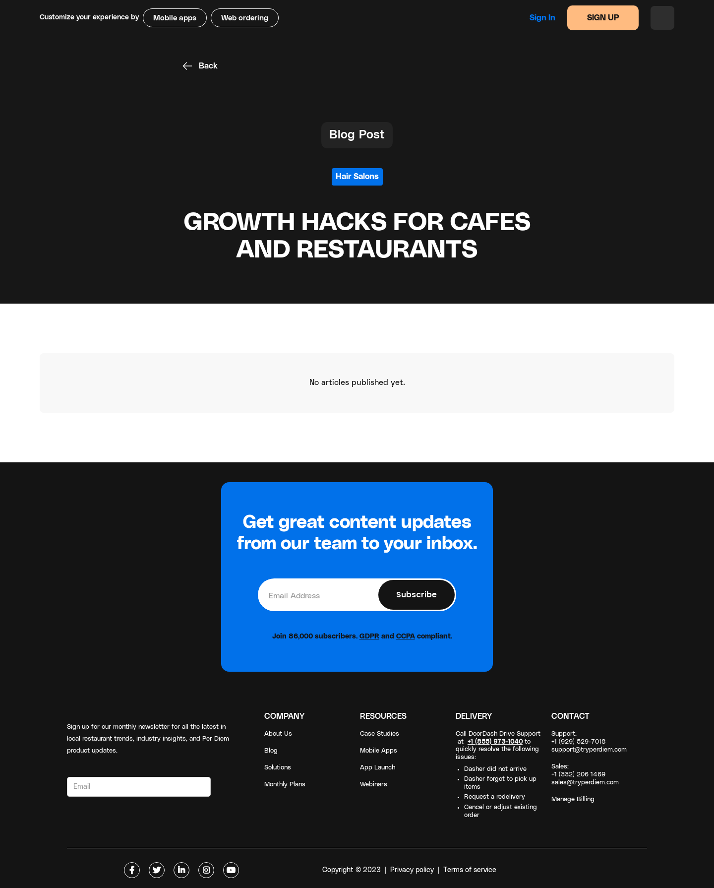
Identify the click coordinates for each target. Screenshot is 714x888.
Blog (271, 751)
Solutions (277, 767)
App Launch (377, 767)
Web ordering (244, 18)
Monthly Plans (284, 784)
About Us (278, 734)
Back (208, 66)
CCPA (405, 636)
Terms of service (469, 870)
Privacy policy (412, 870)
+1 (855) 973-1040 (495, 742)
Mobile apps (174, 18)
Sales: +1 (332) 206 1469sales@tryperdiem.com (585, 774)
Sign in (542, 18)
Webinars (373, 784)
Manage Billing (573, 799)
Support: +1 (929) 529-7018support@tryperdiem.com (589, 742)
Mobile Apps (378, 751)
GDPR (369, 636)
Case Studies (379, 734)
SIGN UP (603, 18)
